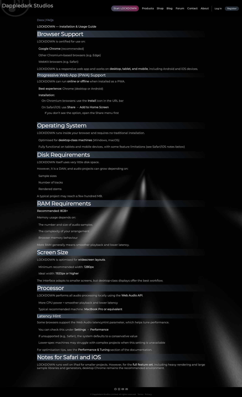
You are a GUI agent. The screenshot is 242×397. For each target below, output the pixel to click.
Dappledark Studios (27, 6)
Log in (218, 8)
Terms (140, 394)
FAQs (50, 20)
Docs (40, 20)
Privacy (148, 394)
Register (232, 8)
